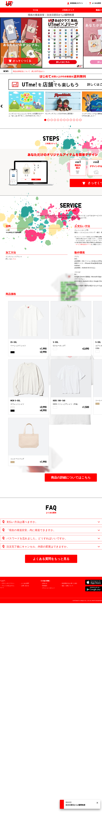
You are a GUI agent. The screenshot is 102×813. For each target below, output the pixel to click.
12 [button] (80, 120)
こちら (14, 259)
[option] (26, 104)
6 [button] (61, 120)
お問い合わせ (25, 585)
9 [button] (71, 120)
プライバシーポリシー (48, 588)
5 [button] (58, 120)
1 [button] (45, 120)
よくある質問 (25, 583)
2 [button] (48, 120)
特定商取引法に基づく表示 (69, 583)
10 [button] (74, 120)
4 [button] (55, 120)
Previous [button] (1, 106)
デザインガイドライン (8, 583)
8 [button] (68, 120)
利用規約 (44, 585)
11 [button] (77, 120)
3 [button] (52, 120)
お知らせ (44, 583)
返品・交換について (67, 585)
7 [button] (64, 120)
